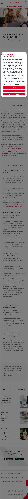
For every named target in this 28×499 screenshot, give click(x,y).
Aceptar (14, 87)
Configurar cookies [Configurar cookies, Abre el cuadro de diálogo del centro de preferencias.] (14, 94)
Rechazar (14, 91)
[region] (14, 74)
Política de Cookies (11, 80)
